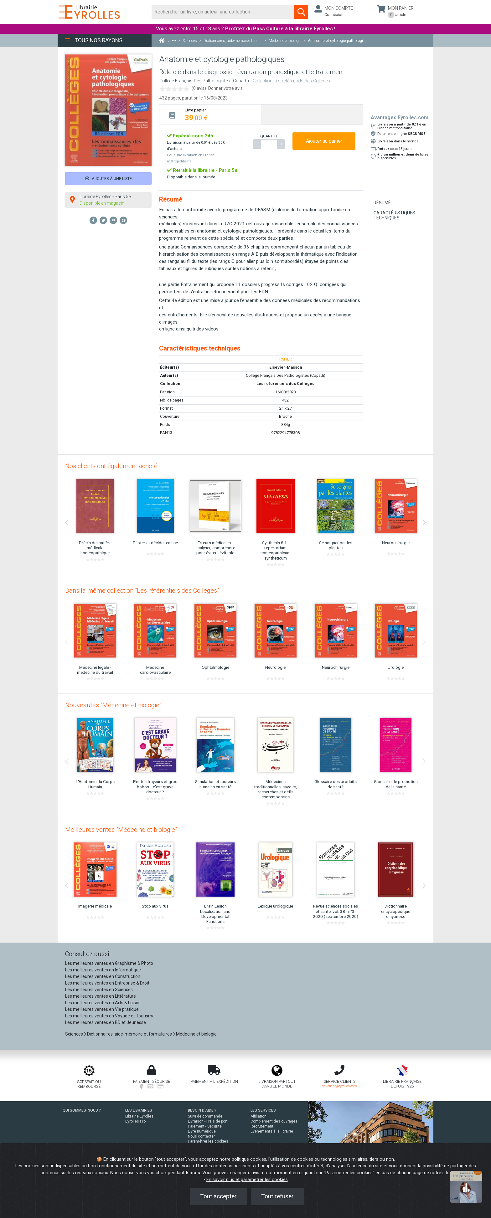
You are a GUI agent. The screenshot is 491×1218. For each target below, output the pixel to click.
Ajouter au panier (324, 141)
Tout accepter (218, 1196)
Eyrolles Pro (135, 1121)
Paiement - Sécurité (205, 1126)
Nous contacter (201, 1136)
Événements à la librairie (272, 1131)
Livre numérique (202, 1131)
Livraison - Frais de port (208, 1121)
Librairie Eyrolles (139, 1116)
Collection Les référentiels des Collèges (291, 81)
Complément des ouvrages (274, 1121)
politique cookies (249, 1159)
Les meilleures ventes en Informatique (103, 969)
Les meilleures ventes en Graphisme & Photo (109, 963)
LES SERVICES (263, 1110)
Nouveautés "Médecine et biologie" (113, 705)
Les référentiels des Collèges (285, 383)
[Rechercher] (223, 12)
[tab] (210, 114)
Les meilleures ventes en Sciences (99, 989)
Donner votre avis (225, 88)
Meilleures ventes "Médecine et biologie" (121, 829)
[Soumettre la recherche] (301, 12)
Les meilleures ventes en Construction (102, 976)
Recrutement (262, 1126)
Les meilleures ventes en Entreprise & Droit (107, 982)
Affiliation (258, 1116)
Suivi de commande (205, 1116)
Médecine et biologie (196, 1033)
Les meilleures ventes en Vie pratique (102, 1009)
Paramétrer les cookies (208, 1141)
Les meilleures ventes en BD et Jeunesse (105, 1022)
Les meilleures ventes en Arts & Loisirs (103, 1002)
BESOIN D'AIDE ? (202, 1110)
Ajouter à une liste (108, 178)
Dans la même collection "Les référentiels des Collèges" (142, 590)
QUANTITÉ (269, 136)
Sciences (74, 1033)
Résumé (382, 202)
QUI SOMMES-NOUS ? (82, 1110)
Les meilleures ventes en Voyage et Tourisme (110, 1015)
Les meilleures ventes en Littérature (100, 996)
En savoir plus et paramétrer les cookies (247, 1179)
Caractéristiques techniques (394, 215)
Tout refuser (277, 1196)
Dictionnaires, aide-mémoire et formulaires (129, 1033)
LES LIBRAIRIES (138, 1110)
